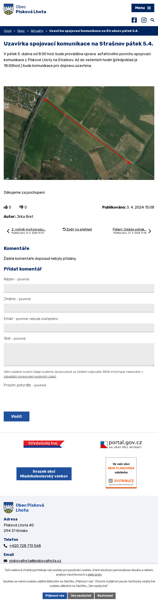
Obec (21, 31)
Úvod (7, 31)
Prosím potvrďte (25, 385)
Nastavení (105, 595)
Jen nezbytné (81, 595)
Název (16, 279)
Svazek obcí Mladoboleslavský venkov (44, 473)
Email (31, 318)
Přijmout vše (54, 595)
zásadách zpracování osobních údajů (30, 376)
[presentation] (34, 400)
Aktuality (37, 31)
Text (15, 338)
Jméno (17, 299)
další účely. (95, 575)
